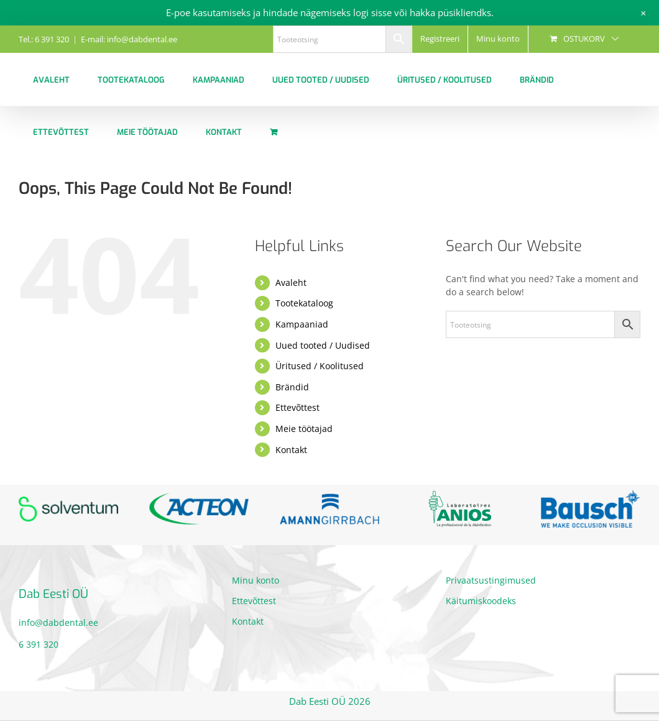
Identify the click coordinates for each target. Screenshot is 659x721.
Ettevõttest (297, 407)
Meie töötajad (304, 428)
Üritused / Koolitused (319, 366)
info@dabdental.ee (58, 622)
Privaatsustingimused (491, 580)
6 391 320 (38, 644)
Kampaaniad (301, 324)
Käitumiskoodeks (481, 601)
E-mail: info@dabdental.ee (129, 39)
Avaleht (290, 282)
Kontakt (291, 450)
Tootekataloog (304, 303)
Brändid (292, 387)
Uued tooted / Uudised (322, 345)
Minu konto (255, 580)
